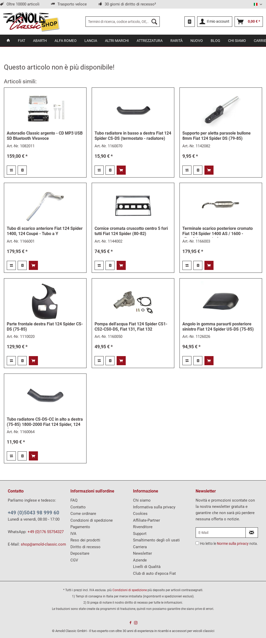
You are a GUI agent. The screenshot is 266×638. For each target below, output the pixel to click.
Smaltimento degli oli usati (156, 540)
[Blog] (215, 41)
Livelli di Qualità (147, 566)
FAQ (73, 500)
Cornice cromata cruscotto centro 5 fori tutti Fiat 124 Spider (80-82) (131, 231)
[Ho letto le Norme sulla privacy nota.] (197, 543)
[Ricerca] (154, 21)
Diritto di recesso (85, 547)
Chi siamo (142, 500)
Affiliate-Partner (146, 520)
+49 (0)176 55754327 (46, 531)
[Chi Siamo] (237, 41)
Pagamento (80, 527)
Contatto (78, 507)
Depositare (79, 553)
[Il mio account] (214, 21)
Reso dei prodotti (85, 540)
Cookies (140, 513)
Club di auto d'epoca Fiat (154, 573)
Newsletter (142, 553)
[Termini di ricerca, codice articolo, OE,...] (122, 21)
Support (140, 533)
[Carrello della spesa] (249, 21)
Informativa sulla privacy (154, 507)
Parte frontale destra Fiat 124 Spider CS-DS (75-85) (45, 326)
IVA (73, 533)
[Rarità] (177, 41)
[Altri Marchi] (117, 41)
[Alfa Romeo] (66, 41)
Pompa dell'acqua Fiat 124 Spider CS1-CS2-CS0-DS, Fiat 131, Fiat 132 (131, 326)
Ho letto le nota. (229, 543)
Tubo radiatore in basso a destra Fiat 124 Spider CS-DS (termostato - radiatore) (133, 136)
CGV (74, 560)
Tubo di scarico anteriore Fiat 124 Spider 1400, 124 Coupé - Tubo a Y (45, 231)
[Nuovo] (197, 41)
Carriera (140, 547)
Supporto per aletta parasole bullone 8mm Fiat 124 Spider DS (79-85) (216, 136)
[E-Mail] (221, 532)
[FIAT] (21, 41)
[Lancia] (91, 41)
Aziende (140, 560)
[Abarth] (40, 41)
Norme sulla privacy (233, 543)
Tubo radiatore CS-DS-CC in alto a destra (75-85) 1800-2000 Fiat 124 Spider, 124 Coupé (45, 422)
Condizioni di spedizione (91, 520)
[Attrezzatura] (150, 41)
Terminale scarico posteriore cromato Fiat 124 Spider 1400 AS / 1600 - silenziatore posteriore (217, 232)
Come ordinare (83, 513)
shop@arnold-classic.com (43, 544)
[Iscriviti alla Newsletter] (251, 532)
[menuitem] (122, 21)
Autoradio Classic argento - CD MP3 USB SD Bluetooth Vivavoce (45, 136)
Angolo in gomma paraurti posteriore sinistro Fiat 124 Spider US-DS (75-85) (218, 326)
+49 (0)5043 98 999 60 (33, 513)
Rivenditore (142, 527)
